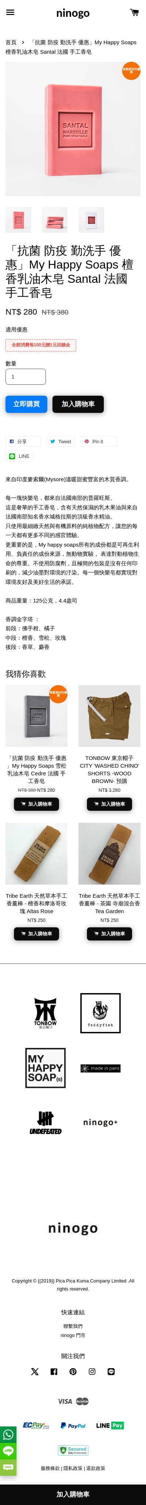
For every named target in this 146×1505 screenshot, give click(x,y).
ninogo (73, 13)
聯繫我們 (73, 1326)
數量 (11, 363)
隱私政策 (73, 1468)
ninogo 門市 (73, 1335)
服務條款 (50, 1468)
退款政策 (95, 1468)
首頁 (11, 42)
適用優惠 (17, 329)
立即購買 (26, 404)
